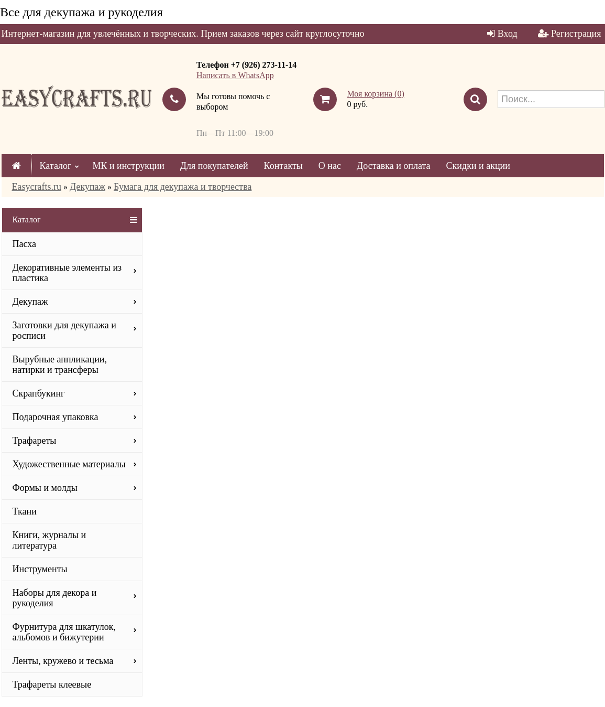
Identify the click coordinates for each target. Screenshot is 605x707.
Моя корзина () (375, 93)
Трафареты (35, 440)
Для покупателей (214, 165)
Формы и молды (45, 488)
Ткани (25, 511)
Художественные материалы (69, 464)
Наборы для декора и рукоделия (55, 597)
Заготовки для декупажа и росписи (64, 330)
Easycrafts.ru (36, 186)
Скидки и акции (478, 165)
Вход (508, 33)
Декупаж (87, 186)
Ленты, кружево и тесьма (63, 661)
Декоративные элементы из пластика (67, 272)
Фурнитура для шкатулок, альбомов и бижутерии (64, 632)
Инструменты (40, 569)
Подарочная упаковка (55, 417)
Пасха (25, 244)
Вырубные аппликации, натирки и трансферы (60, 364)
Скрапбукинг (39, 393)
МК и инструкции (128, 165)
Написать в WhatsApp (235, 75)
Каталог (56, 165)
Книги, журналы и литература (49, 540)
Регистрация (576, 33)
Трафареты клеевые (52, 684)
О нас (329, 165)
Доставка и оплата (394, 165)
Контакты (283, 165)
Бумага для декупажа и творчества (182, 186)
